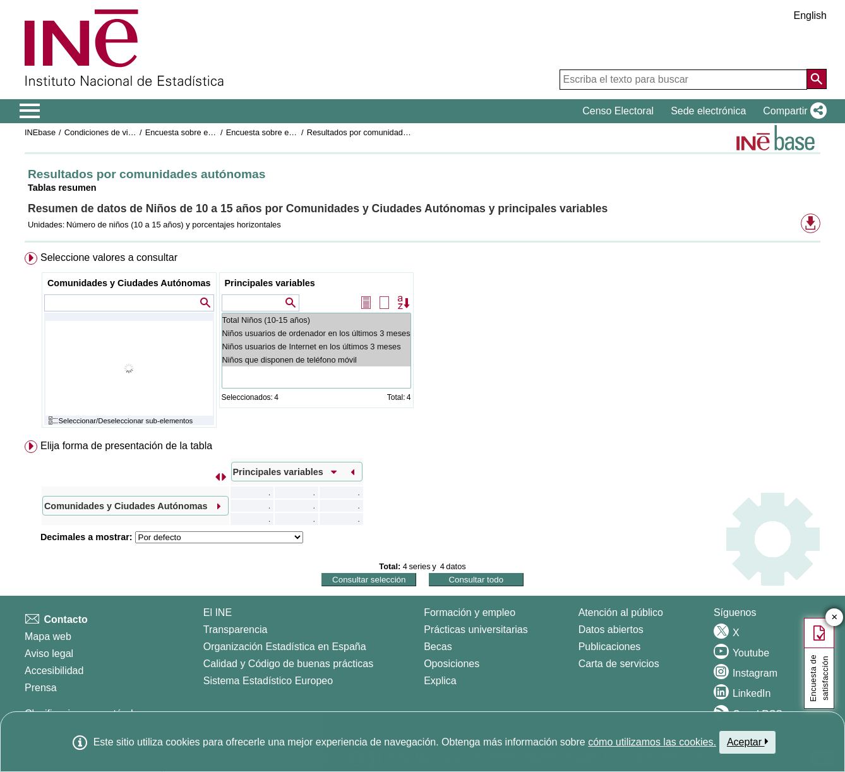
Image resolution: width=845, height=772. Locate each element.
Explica (440, 680)
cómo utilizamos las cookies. (652, 742)
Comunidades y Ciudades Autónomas (129, 283)
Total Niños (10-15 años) (316, 320)
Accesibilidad (54, 670)
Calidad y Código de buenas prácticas (288, 663)
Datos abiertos (611, 629)
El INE (217, 612)
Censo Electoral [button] (618, 111)
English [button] (810, 15)
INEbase (40, 132)
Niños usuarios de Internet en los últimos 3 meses (316, 346)
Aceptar (747, 741)
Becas (438, 646)
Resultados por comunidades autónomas (380, 132)
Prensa (41, 687)
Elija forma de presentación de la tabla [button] (126, 445)
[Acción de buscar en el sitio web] (816, 79)
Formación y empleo (469, 612)
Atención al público (620, 612)
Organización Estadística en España (284, 646)
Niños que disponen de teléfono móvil (316, 359)
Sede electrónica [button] (708, 111)
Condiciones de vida (100, 132)
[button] (792, 111)
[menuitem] (422, 343)
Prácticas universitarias (476, 629)
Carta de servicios (618, 663)
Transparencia (235, 629)
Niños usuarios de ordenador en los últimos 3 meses (316, 333)
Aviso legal (49, 653)
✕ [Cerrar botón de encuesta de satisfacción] (834, 617)
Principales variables (270, 283)
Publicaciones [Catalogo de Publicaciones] (609, 646)
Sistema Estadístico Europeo (268, 680)
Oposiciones (451, 663)
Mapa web (48, 636)
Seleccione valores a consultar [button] (108, 257)
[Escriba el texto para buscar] (683, 79)
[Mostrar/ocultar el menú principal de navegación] (30, 111)
